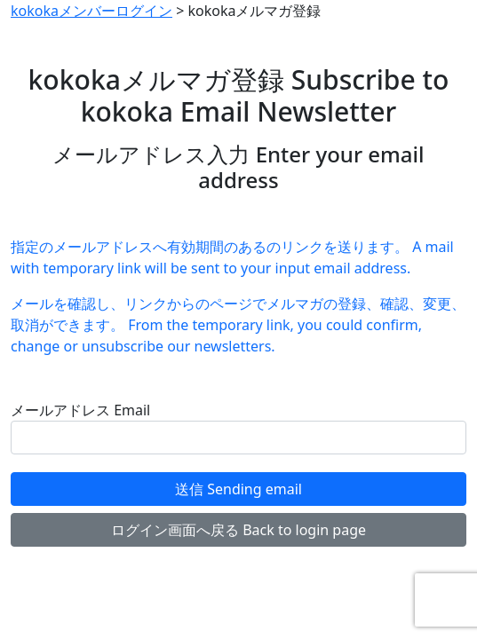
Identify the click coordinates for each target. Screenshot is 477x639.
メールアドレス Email (80, 410)
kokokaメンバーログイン (91, 10)
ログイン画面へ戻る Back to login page (238, 530)
